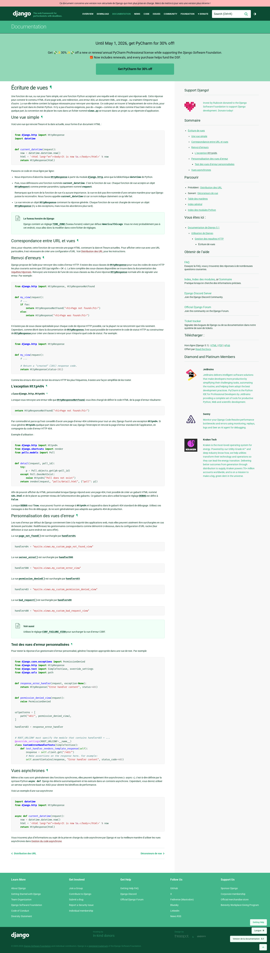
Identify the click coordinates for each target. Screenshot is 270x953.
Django (22, 14)
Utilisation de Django (202, 233)
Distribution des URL (23, 853)
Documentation (121, 14)
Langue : (259, 930)
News (137, 14)
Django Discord (128, 894)
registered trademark (98, 946)
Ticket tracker (192, 321)
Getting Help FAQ (129, 888)
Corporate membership (233, 894)
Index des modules (203, 279)
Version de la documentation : (248, 939)
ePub (227, 345)
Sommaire (225, 279)
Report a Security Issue (81, 905)
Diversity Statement (21, 916)
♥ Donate (203, 14)
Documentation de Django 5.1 (204, 227)
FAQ (186, 262)
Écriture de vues (196, 130)
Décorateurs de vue (153, 853)
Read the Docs (203, 349)
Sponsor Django (229, 888)
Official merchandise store (234, 899)
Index (187, 279)
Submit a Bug (76, 899)
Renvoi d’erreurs (200, 147)
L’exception (206, 153)
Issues (156, 14)
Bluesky (174, 905)
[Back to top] (263, 947)
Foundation (187, 14)
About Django (18, 888)
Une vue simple (199, 136)
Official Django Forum (197, 307)
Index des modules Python (202, 210)
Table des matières (198, 198)
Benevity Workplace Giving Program (240, 905)
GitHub (174, 888)
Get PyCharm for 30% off (135, 69)
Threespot (183, 936)
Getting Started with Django (26, 894)
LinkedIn (174, 910)
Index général (195, 204)
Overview (87, 14)
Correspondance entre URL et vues (209, 141)
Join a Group (76, 888)
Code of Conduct (20, 910)
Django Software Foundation (26, 905)
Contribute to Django (80, 894)
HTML (213, 345)
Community (170, 14)
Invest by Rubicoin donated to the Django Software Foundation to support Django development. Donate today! (225, 106)
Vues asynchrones (201, 170)
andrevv (205, 936)
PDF (221, 345)
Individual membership (81, 910)
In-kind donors (104, 936)
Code (146, 14)
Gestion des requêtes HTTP (209, 238)
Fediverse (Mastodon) (182, 899)
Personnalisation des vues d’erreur (209, 158)
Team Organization (21, 899)
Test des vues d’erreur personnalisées (214, 164)
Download (103, 14)
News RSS (175, 916)
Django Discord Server (197, 293)
